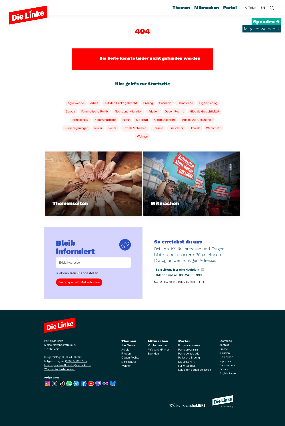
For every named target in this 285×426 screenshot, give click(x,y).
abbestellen (87, 273)
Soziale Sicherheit (134, 128)
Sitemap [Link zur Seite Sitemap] (225, 369)
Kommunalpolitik (105, 120)
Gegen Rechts (174, 111)
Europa (70, 111)
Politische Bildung (189, 357)
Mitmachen (158, 341)
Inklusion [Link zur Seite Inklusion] (225, 353)
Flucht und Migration (128, 111)
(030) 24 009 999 (72, 357)
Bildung (148, 103)
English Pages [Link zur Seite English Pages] (228, 373)
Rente (112, 128)
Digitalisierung (208, 103)
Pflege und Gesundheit (197, 120)
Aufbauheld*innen (159, 349)
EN (263, 7)
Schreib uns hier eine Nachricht (177, 269)
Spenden (153, 353)
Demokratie (185, 103)
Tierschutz (176, 128)
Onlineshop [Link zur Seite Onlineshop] (226, 357)
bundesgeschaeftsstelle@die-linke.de (67, 365)
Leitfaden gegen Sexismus (194, 369)
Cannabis (165, 103)
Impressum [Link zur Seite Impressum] (226, 361)
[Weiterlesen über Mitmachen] (191, 183)
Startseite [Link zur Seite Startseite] (226, 340)
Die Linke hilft (186, 361)
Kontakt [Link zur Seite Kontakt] (224, 344)
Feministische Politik (94, 111)
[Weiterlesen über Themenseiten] (93, 183)
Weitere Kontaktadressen (59, 369)
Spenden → (266, 22)
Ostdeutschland (165, 120)
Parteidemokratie (188, 353)
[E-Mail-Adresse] (93, 262)
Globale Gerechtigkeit (204, 111)
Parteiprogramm (188, 349)
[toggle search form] (271, 8)
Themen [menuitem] (181, 7)
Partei (184, 341)
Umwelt (195, 128)
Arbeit (94, 103)
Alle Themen (129, 345)
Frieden (153, 111)
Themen (128, 341)
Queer (98, 128)
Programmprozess (189, 345)
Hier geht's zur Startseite (142, 83)
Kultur (126, 120)
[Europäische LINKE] (187, 405)
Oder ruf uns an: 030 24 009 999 (179, 275)
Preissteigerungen (76, 128)
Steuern (158, 128)
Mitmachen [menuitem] (206, 7)
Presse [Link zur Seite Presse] (224, 349)
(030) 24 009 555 (76, 361)
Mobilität (142, 120)
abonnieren (66, 273)
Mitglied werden (158, 345)
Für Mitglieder (186, 365)
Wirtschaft (213, 128)
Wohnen (142, 136)
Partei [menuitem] (230, 7)
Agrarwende (76, 103)
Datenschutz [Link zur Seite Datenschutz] (227, 365)
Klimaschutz (80, 120)
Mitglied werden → (262, 28)
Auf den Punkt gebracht (121, 103)
